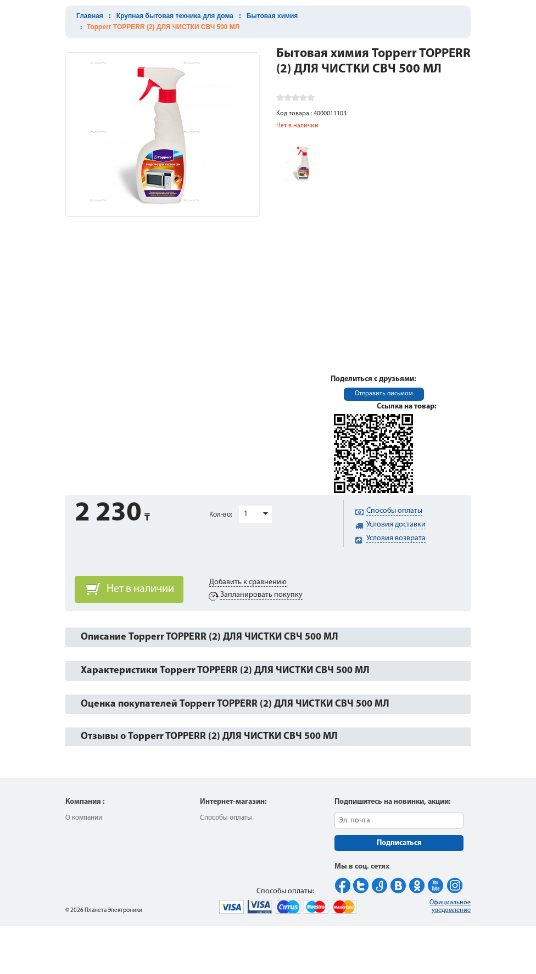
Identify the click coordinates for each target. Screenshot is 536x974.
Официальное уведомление (450, 906)
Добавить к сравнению (248, 582)
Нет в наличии (140, 589)
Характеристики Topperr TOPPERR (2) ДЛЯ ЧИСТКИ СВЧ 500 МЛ (225, 670)
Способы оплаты (226, 817)
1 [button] (246, 514)
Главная (89, 16)
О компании (83, 817)
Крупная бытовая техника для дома (174, 16)
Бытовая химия (272, 16)
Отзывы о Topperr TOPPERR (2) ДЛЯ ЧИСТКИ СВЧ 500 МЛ (209, 736)
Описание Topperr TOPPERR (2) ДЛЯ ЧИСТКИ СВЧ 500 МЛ (209, 637)
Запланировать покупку (261, 595)
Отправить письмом (384, 393)
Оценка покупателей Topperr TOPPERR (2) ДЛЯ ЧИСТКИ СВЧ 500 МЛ (235, 704)
